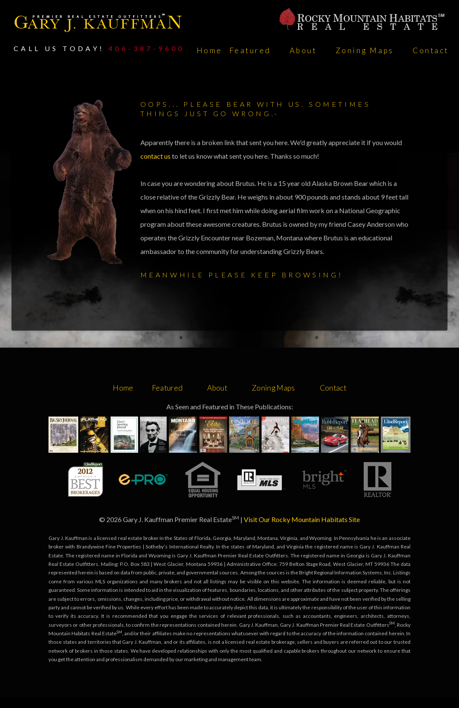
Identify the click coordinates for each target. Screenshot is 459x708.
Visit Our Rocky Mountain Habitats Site (302, 519)
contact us (156, 156)
